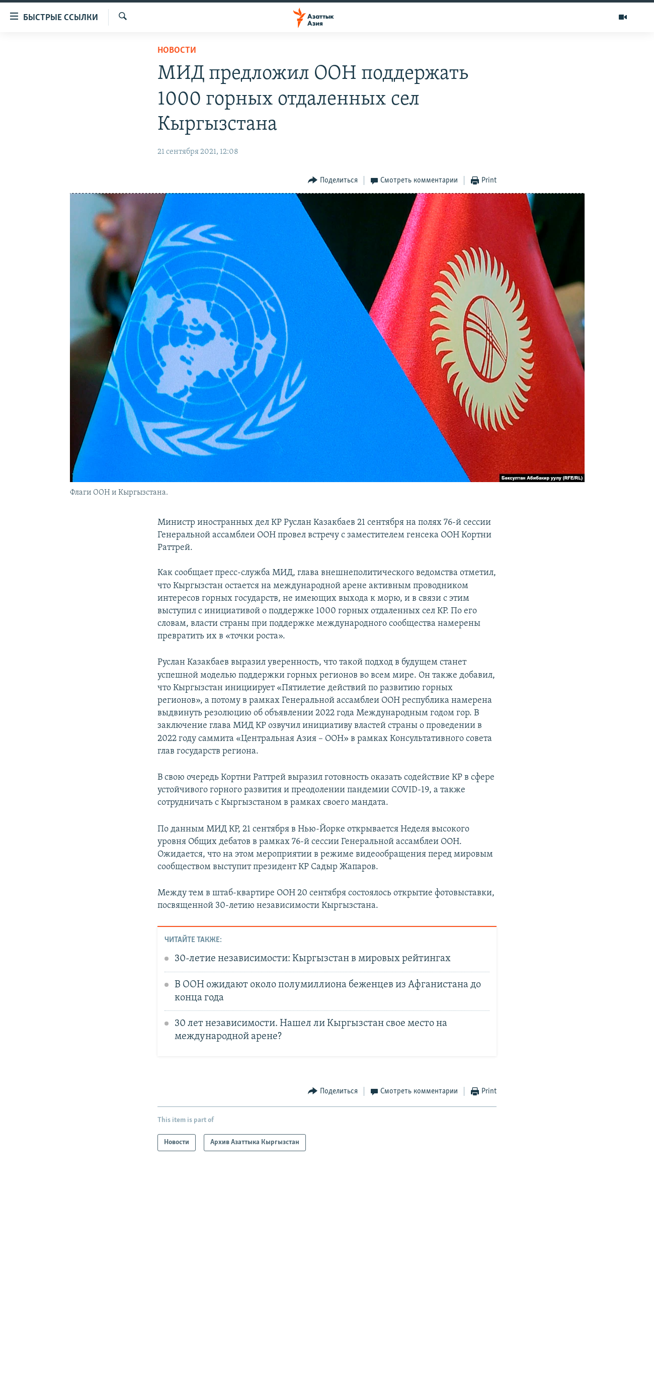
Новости (176, 50)
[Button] (333, 181)
